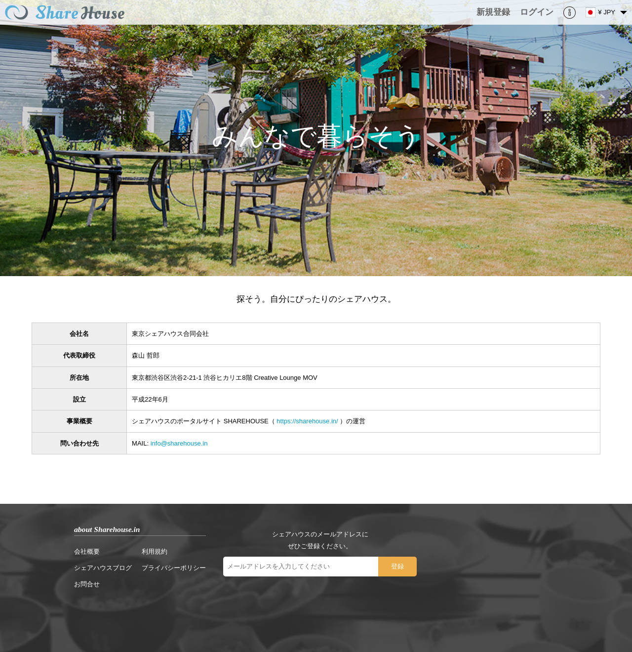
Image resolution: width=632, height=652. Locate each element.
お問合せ (87, 584)
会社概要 (87, 551)
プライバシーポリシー (174, 567)
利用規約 (154, 551)
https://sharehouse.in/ (307, 421)
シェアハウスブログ (103, 567)
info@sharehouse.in (179, 443)
